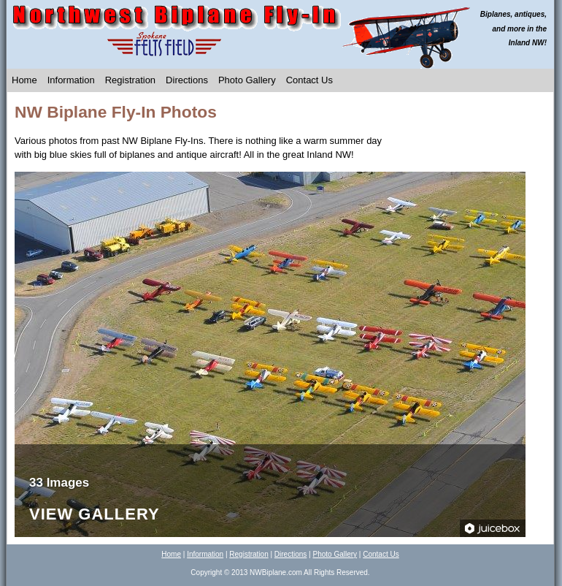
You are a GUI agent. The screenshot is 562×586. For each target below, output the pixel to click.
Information (71, 80)
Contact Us (309, 80)
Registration (130, 80)
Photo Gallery (247, 80)
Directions (187, 80)
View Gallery (94, 514)
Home (24, 80)
